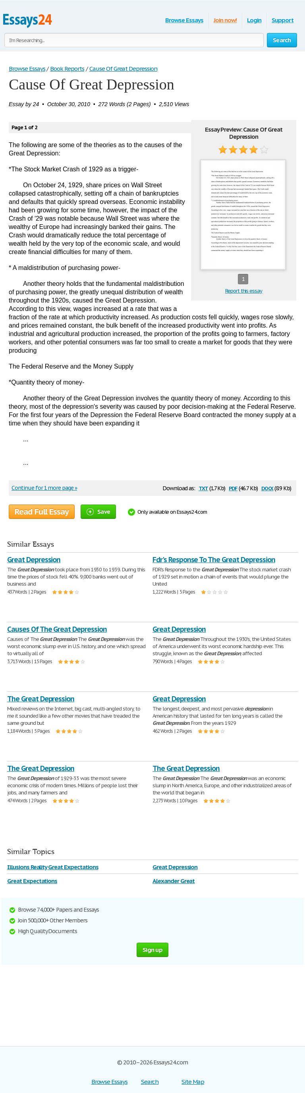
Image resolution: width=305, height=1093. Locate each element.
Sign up (152, 949)
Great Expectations (32, 881)
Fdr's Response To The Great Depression (213, 559)
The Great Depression (40, 698)
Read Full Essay (42, 512)
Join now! (225, 20)
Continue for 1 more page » (44, 487)
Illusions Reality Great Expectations (52, 867)
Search (150, 1081)
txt (203, 487)
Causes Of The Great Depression (57, 629)
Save (98, 511)
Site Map (192, 1081)
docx (267, 487)
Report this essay (243, 290)
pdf (233, 487)
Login (254, 20)
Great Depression (33, 559)
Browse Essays (184, 20)
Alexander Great (173, 881)
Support (282, 20)
